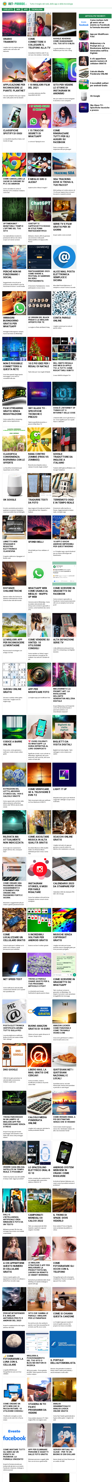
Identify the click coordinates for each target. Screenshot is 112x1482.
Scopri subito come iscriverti (62, 235)
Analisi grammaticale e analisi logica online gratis (62, 1407)
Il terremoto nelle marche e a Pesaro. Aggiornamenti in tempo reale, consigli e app (63, 510)
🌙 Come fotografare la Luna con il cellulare (13, 1360)
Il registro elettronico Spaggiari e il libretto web (14, 557)
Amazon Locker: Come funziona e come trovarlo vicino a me (62, 1029)
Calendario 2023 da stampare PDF (64, 885)
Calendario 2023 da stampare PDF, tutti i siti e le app (64, 893)
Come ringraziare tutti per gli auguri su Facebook (61, 136)
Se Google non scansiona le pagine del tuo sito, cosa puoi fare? (12, 849)
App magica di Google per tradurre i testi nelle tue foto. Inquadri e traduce (39, 510)
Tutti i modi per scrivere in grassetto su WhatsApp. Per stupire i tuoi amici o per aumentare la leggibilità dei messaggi (64, 993)
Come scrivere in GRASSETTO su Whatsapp (64, 982)
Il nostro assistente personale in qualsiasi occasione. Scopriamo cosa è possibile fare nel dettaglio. (14, 510)
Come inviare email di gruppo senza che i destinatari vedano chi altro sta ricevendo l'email (63, 1128)
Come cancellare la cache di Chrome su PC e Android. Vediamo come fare (14, 190)
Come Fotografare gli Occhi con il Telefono (63, 1267)
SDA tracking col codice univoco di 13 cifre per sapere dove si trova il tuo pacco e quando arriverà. (64, 192)
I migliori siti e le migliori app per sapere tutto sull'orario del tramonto (13, 49)
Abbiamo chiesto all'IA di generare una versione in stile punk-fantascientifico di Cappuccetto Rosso (39, 239)
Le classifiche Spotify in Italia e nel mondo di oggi (14, 140)
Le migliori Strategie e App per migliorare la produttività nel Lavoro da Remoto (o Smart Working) (39, 1269)
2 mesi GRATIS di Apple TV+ (62, 375)
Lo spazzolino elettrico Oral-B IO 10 (39, 1170)
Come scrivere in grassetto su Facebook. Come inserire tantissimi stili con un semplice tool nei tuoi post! (64, 602)
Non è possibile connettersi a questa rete (13, 366)
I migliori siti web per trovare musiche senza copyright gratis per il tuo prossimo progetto (64, 947)
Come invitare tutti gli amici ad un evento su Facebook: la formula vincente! (14, 1454)
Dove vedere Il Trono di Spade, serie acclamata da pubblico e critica (62, 1228)
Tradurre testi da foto (38, 501)
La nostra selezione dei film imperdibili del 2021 (36, 94)
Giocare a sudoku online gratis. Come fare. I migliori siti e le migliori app (13, 699)
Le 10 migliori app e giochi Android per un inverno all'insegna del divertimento (64, 553)
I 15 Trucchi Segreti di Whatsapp (35, 133)
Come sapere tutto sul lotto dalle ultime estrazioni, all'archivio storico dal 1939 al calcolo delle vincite (13, 804)
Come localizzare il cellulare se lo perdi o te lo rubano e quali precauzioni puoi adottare (13, 947)
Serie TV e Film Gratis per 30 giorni (62, 226)
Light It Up (60, 789)
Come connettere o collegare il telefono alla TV (39, 43)
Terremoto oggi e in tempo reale (63, 501)
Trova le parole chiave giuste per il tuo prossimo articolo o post (39, 982)
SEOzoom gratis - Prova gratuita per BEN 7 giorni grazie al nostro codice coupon (37, 1372)
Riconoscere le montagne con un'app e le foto (12, 651)
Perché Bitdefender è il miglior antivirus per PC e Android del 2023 (14, 1317)
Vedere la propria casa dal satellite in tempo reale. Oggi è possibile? (14, 1178)
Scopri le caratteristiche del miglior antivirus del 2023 (14, 1326)
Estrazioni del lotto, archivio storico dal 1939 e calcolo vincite (13, 792)
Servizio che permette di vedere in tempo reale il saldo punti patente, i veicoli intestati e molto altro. (61, 1370)
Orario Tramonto (10, 40)
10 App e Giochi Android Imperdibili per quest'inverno (63, 544)
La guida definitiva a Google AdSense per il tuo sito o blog (62, 49)
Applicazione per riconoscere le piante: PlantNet (14, 87)
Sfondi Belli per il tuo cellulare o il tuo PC (38, 551)
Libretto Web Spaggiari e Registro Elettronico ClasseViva (10, 546)
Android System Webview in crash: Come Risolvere (63, 1172)
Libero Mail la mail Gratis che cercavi (38, 1072)
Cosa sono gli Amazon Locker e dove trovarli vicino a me (63, 1039)
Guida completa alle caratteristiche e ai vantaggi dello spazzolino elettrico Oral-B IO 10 (39, 1180)
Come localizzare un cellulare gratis (14, 937)
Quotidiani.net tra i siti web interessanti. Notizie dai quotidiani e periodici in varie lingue (64, 1085)
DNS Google (10, 1069)
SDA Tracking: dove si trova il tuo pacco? (63, 182)
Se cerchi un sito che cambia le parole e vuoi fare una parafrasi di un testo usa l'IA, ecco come (38, 1325)
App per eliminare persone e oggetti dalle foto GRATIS (38, 1452)
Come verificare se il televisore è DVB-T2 (39, 792)
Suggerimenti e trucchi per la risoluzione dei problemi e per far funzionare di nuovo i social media (14, 284)
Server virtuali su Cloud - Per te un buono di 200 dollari (64, 1452)
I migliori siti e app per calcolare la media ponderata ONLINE (39, 1129)
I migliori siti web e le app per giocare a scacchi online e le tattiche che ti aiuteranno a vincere (63, 847)
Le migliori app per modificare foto (39, 697)
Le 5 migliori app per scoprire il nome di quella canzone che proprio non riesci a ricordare (63, 1324)
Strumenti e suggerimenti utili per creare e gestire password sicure (13, 903)
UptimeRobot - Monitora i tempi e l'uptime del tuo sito (13, 227)
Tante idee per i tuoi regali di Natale (39, 372)
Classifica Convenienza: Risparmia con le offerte (14, 458)
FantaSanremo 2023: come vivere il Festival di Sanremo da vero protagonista (39, 276)
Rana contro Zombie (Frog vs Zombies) (38, 457)
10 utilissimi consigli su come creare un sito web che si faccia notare (13, 1418)
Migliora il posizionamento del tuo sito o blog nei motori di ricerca (36, 1361)
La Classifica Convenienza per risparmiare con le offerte (12, 469)
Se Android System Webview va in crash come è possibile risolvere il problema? (64, 1183)
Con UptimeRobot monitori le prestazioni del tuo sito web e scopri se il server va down (12, 238)
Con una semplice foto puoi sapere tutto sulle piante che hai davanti (14, 97)
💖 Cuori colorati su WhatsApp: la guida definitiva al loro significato (38, 745)
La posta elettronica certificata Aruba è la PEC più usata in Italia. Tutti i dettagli (13, 1037)
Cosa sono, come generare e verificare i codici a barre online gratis (13, 752)
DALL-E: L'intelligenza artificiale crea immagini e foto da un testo (13, 1219)
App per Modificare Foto (38, 690)
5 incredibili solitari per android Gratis (38, 937)
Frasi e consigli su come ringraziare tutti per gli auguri (62, 148)
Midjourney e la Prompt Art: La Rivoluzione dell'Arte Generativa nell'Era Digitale (100, 48)
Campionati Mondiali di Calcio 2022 (35, 1217)
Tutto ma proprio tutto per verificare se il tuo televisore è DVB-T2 (39, 801)
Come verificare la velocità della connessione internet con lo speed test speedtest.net (14, 989)
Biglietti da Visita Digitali (62, 743)
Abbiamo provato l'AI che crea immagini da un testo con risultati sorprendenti (13, 1231)
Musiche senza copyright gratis (62, 937)
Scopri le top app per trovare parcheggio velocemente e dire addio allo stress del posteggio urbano (13, 1134)
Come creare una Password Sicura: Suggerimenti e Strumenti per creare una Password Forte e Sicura (13, 890)
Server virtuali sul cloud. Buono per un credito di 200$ (64, 1460)
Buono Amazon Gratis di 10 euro (39, 1027)
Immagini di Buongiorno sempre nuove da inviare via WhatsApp (13, 332)
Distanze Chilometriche (12, 589)
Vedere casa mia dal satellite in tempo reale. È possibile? (14, 1169)
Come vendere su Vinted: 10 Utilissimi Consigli (39, 644)
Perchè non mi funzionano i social (12, 274)
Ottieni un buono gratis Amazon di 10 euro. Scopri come (39, 1035)
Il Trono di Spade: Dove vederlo (60, 1217)
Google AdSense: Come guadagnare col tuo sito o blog (63, 41)
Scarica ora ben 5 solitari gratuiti (38, 945)
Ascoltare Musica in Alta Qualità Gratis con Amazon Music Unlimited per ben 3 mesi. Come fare (38, 850)
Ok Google (9, 499)
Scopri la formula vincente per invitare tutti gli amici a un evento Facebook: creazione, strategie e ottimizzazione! (13, 1467)
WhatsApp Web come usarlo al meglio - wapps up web (38, 592)
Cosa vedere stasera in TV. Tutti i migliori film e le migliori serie (38, 1419)
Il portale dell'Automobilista (62, 1361)
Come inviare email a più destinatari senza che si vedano (64, 1119)
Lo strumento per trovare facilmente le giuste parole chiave (38, 992)
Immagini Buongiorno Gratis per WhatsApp (10, 322)
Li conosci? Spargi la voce (36, 141)
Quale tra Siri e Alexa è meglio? (37, 187)
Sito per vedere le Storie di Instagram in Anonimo (63, 89)
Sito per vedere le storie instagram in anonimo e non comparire (64, 99)
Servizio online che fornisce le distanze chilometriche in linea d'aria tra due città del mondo (12, 598)
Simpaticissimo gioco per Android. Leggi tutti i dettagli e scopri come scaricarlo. (64, 799)
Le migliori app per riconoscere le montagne (13, 642)
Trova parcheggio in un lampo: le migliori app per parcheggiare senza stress (14, 1122)
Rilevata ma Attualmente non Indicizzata (13, 839)
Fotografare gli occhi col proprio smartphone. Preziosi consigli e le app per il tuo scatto (63, 1279)
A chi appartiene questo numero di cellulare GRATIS (13, 1267)
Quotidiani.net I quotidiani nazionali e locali (63, 1074)
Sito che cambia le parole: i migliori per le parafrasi (38, 1315)
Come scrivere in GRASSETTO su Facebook (64, 591)
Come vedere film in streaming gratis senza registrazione (12, 420)
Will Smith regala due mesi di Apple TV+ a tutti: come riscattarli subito (63, 367)
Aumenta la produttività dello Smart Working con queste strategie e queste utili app (39, 1282)
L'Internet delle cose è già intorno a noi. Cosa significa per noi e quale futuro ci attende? (64, 419)
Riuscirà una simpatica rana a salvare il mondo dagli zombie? (38, 466)
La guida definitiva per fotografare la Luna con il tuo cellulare (12, 1372)
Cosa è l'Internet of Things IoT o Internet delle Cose (64, 410)
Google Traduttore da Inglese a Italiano (63, 458)
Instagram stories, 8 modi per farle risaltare (38, 888)
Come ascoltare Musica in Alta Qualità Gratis (38, 839)
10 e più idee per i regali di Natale (39, 365)
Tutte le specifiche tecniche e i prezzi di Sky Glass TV (37, 423)
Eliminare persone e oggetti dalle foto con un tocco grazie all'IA (38, 1460)
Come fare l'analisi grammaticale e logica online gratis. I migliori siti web (64, 1418)
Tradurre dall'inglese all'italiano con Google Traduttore (64, 469)
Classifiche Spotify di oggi (12, 132)
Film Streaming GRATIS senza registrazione (13, 411)
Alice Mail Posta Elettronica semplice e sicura (64, 276)
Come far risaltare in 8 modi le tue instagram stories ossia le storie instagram (38, 899)
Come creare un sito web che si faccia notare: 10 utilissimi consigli (13, 1407)
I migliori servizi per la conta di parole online (62, 327)
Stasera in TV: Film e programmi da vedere (37, 1408)
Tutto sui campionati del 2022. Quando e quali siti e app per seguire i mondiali (37, 1228)
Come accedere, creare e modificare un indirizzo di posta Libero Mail (38, 1082)
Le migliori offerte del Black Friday (39, 327)
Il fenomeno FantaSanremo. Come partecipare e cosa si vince (39, 287)
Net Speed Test (12, 979)
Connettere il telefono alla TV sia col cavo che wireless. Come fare (38, 54)
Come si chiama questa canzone (63, 1315)
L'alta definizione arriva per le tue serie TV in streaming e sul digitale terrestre (64, 650)
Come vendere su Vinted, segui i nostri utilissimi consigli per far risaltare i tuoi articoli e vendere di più (38, 656)
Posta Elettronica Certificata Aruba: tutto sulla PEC (13, 1028)
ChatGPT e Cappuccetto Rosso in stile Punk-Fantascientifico (39, 227)
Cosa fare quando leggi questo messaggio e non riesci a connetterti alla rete (13, 376)
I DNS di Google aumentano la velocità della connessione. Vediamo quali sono (12, 1080)
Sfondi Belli (36, 541)
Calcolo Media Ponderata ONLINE (37, 1120)
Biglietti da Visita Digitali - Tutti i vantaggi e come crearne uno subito (63, 752)
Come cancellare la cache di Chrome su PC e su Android (14, 181)
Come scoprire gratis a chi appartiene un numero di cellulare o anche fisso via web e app (14, 1279)
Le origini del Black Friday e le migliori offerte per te (38, 320)
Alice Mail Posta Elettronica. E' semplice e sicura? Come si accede (64, 286)
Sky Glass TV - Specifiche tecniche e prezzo (37, 412)
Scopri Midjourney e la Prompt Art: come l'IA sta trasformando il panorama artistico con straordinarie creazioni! (63, 709)
